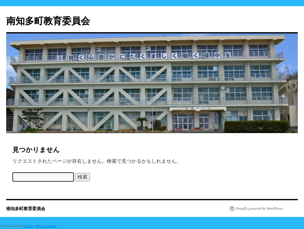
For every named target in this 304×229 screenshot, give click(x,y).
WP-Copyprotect (45, 226)
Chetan (28, 226)
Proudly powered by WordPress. (260, 208)
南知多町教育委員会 (48, 21)
